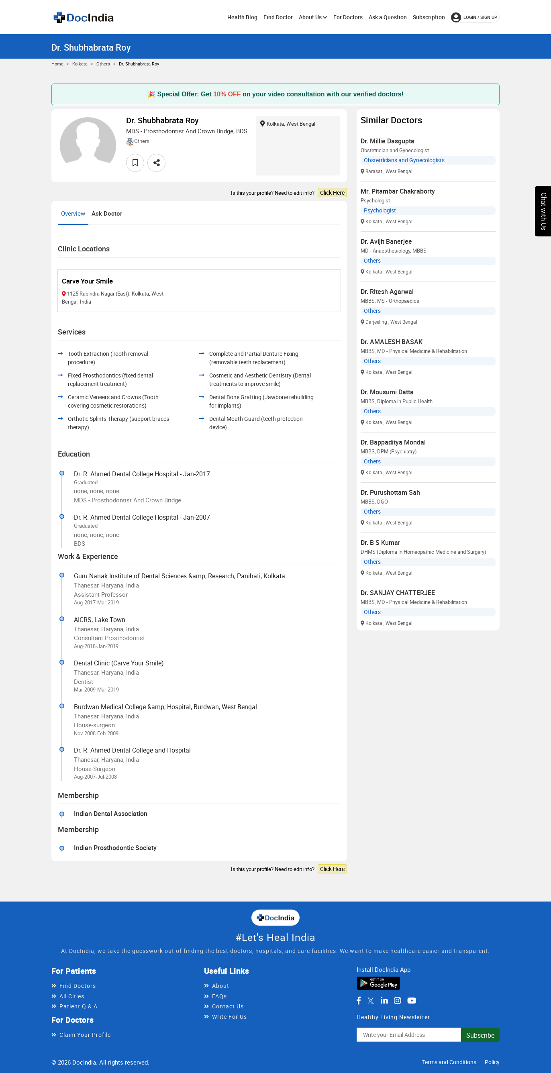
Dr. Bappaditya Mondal (393, 442)
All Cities (71, 996)
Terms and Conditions (449, 1062)
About (220, 985)
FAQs (219, 996)
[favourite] (135, 163)
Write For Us (229, 1016)
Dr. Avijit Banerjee (386, 241)
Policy (492, 1062)
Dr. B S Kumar (380, 542)
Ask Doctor (107, 213)
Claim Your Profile (85, 1034)
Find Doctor (278, 17)
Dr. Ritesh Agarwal (387, 291)
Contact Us (228, 1006)
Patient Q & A (78, 1006)
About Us (313, 17)
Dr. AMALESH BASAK (391, 341)
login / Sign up (474, 17)
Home (57, 64)
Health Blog (242, 17)
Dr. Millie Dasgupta (387, 141)
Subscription (429, 17)
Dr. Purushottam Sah (390, 492)
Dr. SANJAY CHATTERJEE (398, 592)
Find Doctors (77, 985)
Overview (73, 213)
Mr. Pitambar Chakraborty (398, 191)
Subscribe (480, 1035)
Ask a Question (388, 17)
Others (103, 64)
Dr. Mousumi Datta (387, 392)
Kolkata (80, 64)
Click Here (332, 192)
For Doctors (348, 17)
